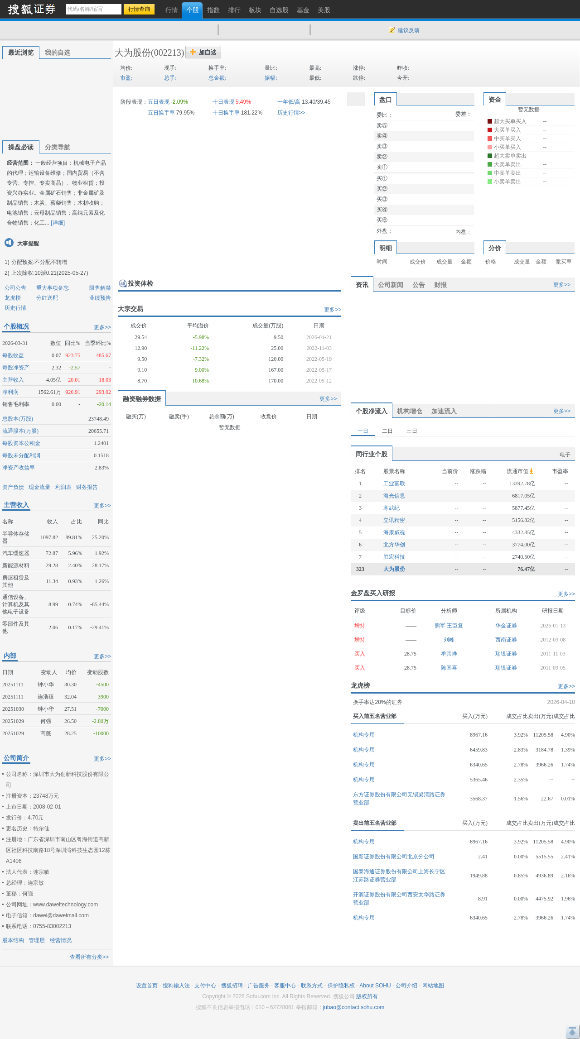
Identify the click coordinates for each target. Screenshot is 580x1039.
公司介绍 (406, 985)
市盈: (126, 78)
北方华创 (394, 544)
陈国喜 (449, 668)
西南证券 (506, 640)
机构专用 (364, 735)
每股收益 (13, 355)
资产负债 (13, 487)
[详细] (58, 223)
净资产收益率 (18, 467)
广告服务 (259, 985)
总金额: (217, 78)
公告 (418, 284)
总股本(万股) (17, 419)
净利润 (10, 392)
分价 (494, 248)
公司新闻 (390, 284)
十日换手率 (226, 113)
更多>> (102, 327)
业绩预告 (100, 298)
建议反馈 (409, 30)
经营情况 (61, 940)
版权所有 (367, 996)
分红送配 (47, 298)
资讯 (362, 284)
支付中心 (205, 985)
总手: (170, 78)
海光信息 (394, 496)
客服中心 (285, 985)
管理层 (37, 940)
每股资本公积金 (21, 443)
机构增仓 (409, 411)
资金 (494, 99)
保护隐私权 (341, 985)
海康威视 (394, 532)
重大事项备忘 (52, 288)
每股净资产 (15, 367)
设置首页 (147, 985)
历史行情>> (291, 113)
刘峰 (449, 640)
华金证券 (506, 625)
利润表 (63, 487)
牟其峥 (449, 654)
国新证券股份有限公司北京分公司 (394, 856)
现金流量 (39, 487)
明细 (385, 248)
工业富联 (394, 483)
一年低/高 (288, 102)
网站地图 (433, 985)
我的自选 (57, 52)
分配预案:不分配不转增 (39, 262)
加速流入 (444, 411)
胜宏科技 (394, 557)
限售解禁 (100, 288)
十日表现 (223, 102)
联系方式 (312, 985)
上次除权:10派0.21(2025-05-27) (49, 273)
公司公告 (15, 288)
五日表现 (158, 102)
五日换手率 (161, 113)
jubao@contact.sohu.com (354, 1007)
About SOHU (375, 985)
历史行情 (15, 308)
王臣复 (455, 625)
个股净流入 (371, 411)
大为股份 (133, 52)
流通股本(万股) (20, 431)
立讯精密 (394, 520)
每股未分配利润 (21, 455)
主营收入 (13, 380)
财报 (440, 284)
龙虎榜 (13, 298)
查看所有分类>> (89, 957)
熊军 (441, 625)
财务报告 (87, 487)
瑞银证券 (506, 654)
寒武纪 (391, 508)
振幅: (271, 78)
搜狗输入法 (176, 985)
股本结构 (13, 940)
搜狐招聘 (232, 985)
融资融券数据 (142, 398)
